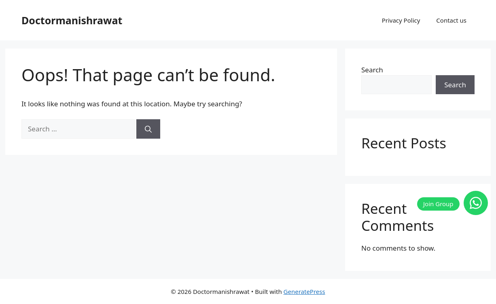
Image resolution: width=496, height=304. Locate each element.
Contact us (451, 20)
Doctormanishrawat (71, 20)
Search (372, 69)
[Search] (148, 129)
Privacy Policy (401, 20)
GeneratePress (304, 291)
